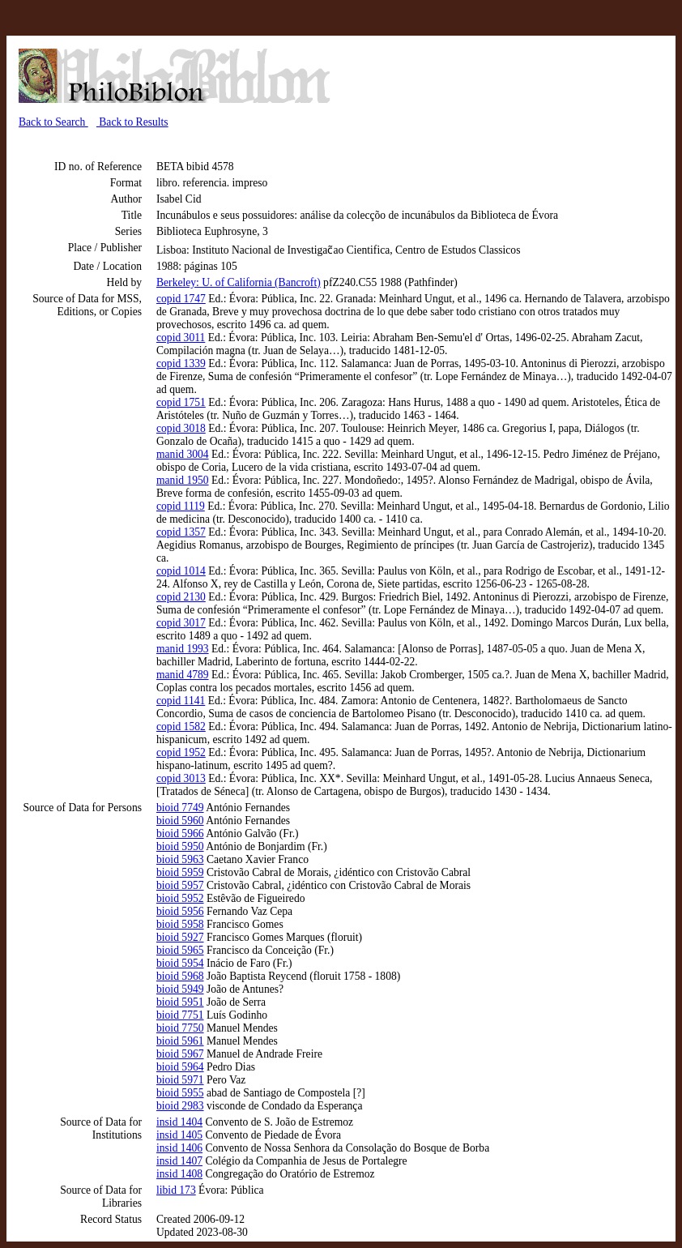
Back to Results (132, 122)
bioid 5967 (180, 1054)
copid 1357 (181, 532)
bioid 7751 (180, 1015)
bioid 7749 (180, 807)
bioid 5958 (180, 924)
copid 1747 (181, 299)
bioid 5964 (180, 1067)
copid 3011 (180, 337)
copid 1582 (181, 726)
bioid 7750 (180, 1028)
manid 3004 (182, 454)
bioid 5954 (180, 963)
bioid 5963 (180, 859)
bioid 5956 (180, 911)
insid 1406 (179, 1148)
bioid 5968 (180, 976)
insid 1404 (179, 1122)
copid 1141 (180, 701)
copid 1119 (180, 506)
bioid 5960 (180, 820)
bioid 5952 (180, 898)
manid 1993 (182, 649)
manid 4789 (182, 675)
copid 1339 (181, 363)
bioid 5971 (180, 1080)
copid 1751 (181, 402)
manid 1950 (182, 480)
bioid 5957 (180, 885)
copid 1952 (181, 752)
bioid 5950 (180, 846)
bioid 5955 (180, 1093)
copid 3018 (181, 428)
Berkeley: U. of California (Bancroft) (238, 282)
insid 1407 (179, 1161)
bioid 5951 (180, 1002)
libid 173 (176, 1190)
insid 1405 (179, 1135)
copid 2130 (181, 597)
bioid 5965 (180, 950)
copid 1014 (181, 571)
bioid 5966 (180, 833)
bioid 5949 (180, 989)
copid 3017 (181, 623)
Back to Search (53, 122)
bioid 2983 (180, 1106)
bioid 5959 (180, 872)
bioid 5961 (180, 1041)
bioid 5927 (180, 937)
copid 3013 (181, 778)
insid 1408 (179, 1174)
